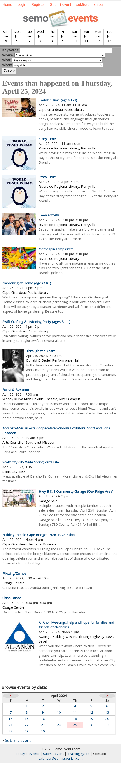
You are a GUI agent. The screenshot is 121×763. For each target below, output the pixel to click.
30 (43, 731)
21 (11, 725)
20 (107, 718)
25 (75, 725)
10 (59, 712)
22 (27, 725)
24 (59, 725)
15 (27, 718)
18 (75, 718)
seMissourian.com (90, 5)
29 (27, 731)
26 (91, 725)
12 (91, 712)
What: (6, 60)
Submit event (60, 5)
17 (59, 718)
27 (107, 725)
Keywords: (10, 50)
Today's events (27, 753)
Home (7, 5)
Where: (7, 55)
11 (75, 712)
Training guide (78, 753)
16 (43, 718)
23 (43, 725)
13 (107, 712)
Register (38, 5)
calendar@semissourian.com (61, 758)
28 (11, 731)
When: (7, 64)
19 (91, 718)
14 (11, 718)
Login (21, 5)
